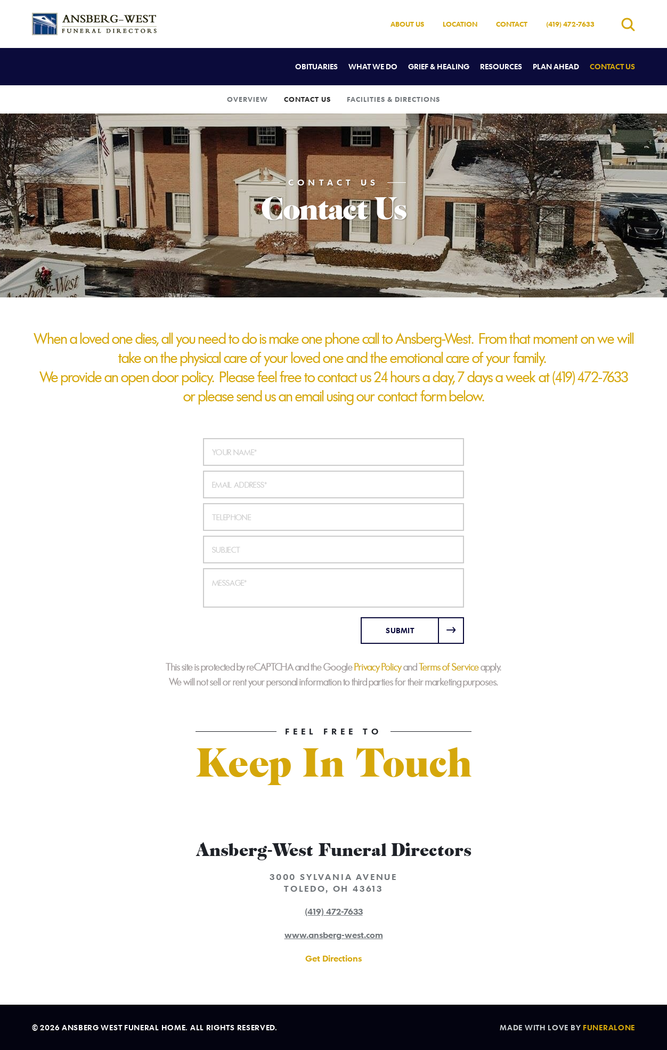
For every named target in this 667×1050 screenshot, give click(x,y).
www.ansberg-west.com (333, 935)
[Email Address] (333, 484)
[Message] (333, 588)
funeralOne (609, 1027)
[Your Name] (333, 452)
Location (460, 24)
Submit (400, 630)
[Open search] (628, 24)
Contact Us (307, 99)
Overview (247, 99)
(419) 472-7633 (570, 24)
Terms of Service (449, 667)
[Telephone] (333, 517)
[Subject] (333, 549)
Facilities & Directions (393, 99)
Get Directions (333, 958)
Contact (511, 24)
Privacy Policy (378, 667)
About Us (407, 24)
